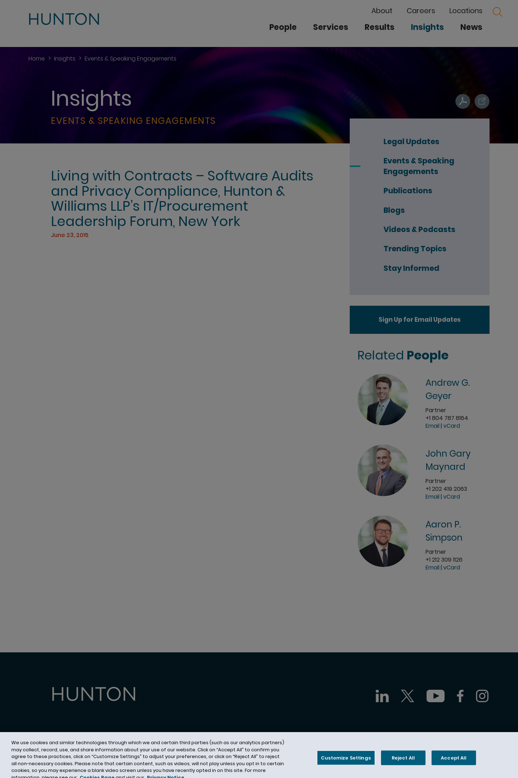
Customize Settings (346, 761)
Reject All (403, 761)
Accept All (453, 761)
